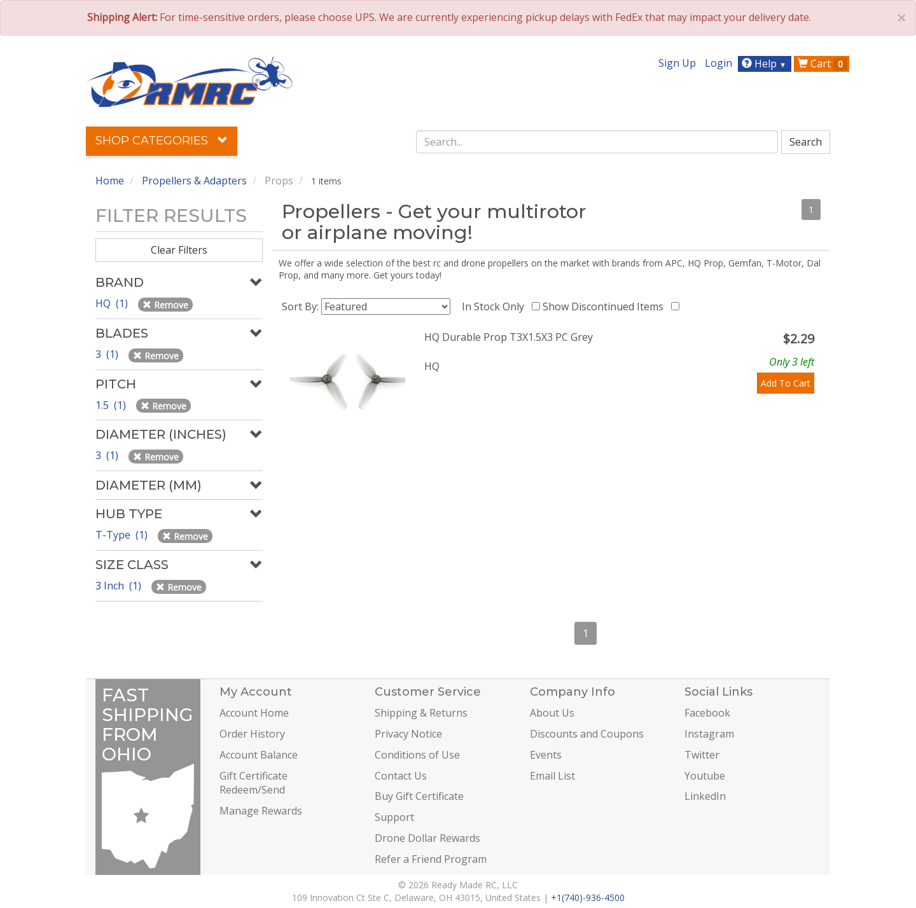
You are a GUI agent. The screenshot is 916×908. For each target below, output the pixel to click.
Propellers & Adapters (194, 181)
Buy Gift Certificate (419, 796)
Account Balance (258, 755)
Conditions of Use (417, 755)
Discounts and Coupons (587, 734)
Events (546, 755)
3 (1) (108, 354)
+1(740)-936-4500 (588, 897)
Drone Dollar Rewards (427, 838)
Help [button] (765, 64)
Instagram (709, 734)
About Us (552, 713)
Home (109, 181)
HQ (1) (112, 303)
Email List (552, 776)
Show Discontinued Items (606, 306)
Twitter (701, 755)
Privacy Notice (408, 734)
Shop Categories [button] (161, 141)
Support (394, 817)
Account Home (254, 713)
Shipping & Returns (421, 713)
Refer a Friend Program (431, 859)
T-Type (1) (122, 535)
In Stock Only (495, 306)
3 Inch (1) (119, 586)
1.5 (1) (111, 405)
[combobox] (597, 141)
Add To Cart (785, 383)
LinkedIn (705, 796)
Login (718, 63)
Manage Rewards (260, 811)
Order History (252, 734)
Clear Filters (179, 250)
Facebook (707, 713)
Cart (822, 64)
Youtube (704, 776)
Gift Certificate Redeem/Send (253, 783)
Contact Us (401, 776)
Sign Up (677, 63)
